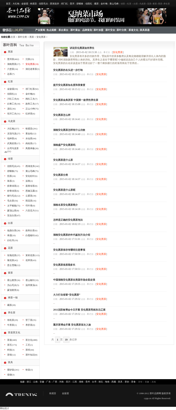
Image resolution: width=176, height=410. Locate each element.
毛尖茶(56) (12, 200)
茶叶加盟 (98, 30)
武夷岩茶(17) (13, 143)
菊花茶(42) (12, 260)
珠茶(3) (10, 181)
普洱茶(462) (13, 59)
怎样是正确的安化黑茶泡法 (68, 220)
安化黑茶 (41, 37)
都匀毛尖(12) (13, 195)
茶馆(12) (11, 354)
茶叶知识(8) (31, 354)
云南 (35, 381)
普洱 (72, 3)
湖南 (81, 381)
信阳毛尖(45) (13, 166)
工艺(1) (29, 345)
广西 (55, 381)
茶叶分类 (121, 30)
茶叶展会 (75, 30)
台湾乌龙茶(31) (13, 150)
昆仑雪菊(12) (13, 265)
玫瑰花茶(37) (13, 255)
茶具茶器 (145, 30)
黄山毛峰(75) (32, 171)
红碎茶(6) (30, 113)
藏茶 (96, 3)
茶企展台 (63, 30)
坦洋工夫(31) (13, 113)
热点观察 (51, 30)
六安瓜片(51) (32, 210)
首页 (8, 3)
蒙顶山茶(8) (13, 210)
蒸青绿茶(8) (31, 186)
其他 (154, 382)
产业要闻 (40, 30)
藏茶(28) (11, 305)
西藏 (113, 381)
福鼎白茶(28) (13, 230)
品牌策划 (87, 30)
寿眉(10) (11, 235)
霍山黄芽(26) (13, 280)
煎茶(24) (11, 176)
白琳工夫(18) (13, 103)
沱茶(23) (30, 59)
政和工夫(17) (32, 103)
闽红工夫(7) (31, 98)
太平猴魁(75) (13, 205)
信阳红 (88, 3)
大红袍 (15, 3)
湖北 (100, 381)
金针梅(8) (30, 94)
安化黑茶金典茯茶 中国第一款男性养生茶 (75, 100)
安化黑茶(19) (32, 64)
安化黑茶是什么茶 (63, 160)
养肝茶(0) (30, 325)
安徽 (42, 381)
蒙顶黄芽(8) (13, 290)
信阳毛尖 (43, 3)
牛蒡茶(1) (12, 325)
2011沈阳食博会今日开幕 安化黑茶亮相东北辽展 (79, 309)
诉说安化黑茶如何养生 (82, 48)
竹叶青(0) (30, 205)
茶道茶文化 (14, 332)
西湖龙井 (54, 3)
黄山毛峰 (114, 3)
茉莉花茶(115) (33, 255)
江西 (74, 381)
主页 (13, 37)
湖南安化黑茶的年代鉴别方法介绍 (71, 235)
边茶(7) (10, 74)
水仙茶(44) (31, 138)
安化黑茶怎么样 (61, 115)
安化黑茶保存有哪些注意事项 (69, 250)
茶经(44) (30, 349)
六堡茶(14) (12, 69)
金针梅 (104, 3)
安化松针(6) (31, 176)
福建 (22, 381)
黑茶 (160, 3)
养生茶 (167, 3)
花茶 (149, 3)
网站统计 (4, 408)
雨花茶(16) (31, 200)
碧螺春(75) (12, 171)
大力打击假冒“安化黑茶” (66, 294)
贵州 (87, 381)
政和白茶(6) (31, 230)
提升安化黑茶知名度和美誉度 (69, 85)
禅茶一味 (13, 297)
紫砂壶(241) (13, 369)
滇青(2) (29, 181)
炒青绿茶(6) (13, 190)
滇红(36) (11, 108)
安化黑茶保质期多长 (64, 265)
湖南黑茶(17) (13, 64)
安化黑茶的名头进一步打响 (68, 70)
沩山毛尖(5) (13, 285)
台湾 (94, 381)
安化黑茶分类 (60, 175)
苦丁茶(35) (31, 320)
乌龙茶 (142, 3)
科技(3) (10, 349)
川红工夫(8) (13, 98)
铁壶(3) (29, 369)
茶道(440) (12, 340)
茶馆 (140, 382)
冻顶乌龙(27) (13, 133)
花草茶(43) (31, 260)
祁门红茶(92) (32, 89)
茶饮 (127, 381)
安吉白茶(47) (13, 215)
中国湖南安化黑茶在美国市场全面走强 (74, 280)
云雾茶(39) (31, 195)
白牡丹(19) (12, 240)
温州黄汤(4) (31, 285)
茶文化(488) (31, 340)
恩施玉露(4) (31, 190)
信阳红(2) (12, 94)
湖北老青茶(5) (33, 69)
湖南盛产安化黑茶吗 (64, 145)
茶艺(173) (12, 345)
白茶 (136, 3)
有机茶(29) (12, 320)
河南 (61, 381)
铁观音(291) (31, 128)
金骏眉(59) (12, 89)
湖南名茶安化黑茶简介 (65, 205)
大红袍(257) (13, 128)
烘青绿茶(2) (13, 186)
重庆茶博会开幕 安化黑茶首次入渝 (72, 324)
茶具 (10, 362)
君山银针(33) (32, 280)
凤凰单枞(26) (32, 148)
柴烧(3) (10, 374)
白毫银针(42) (32, 235)
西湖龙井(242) (33, 166)
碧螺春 (79, 3)
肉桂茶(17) (31, 143)
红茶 (129, 3)
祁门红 (64, 3)
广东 (48, 381)
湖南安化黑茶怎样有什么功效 (69, 130)
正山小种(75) (32, 108)
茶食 (133, 381)
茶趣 (147, 382)
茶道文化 (133, 30)
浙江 (29, 381)
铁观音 (33, 3)
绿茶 (123, 3)
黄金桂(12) (31, 133)
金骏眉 (24, 3)
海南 (107, 381)
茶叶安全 (110, 30)
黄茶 (155, 3)
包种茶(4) (12, 138)
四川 (68, 381)
